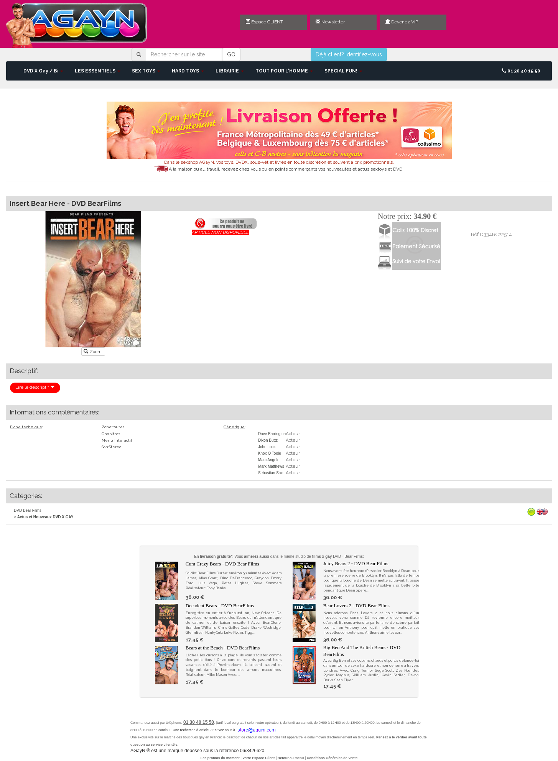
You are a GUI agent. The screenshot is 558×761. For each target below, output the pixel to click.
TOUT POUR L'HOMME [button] (284, 71)
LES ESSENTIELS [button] (97, 71)
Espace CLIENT (264, 22)
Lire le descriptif (35, 387)
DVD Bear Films (27, 510)
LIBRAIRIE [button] (230, 71)
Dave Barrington (272, 434)
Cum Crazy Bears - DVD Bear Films (222, 564)
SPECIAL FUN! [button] (343, 71)
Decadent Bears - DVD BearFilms (220, 605)
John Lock (267, 447)
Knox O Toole (269, 453)
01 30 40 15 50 (521, 71)
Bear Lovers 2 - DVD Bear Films (356, 605)
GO (231, 54)
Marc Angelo (269, 460)
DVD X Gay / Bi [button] (43, 71)
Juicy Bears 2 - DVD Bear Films (355, 563)
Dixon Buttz (268, 440)
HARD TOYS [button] (188, 71)
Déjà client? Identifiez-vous (349, 54)
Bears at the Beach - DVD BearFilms (223, 648)
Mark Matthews (271, 466)
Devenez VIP (401, 22)
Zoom (93, 351)
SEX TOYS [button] (146, 71)
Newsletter (330, 22)
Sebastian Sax (270, 473)
